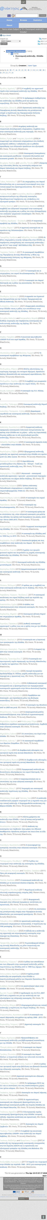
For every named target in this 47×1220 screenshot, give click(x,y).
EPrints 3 (16, 1195)
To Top (43, 1217)
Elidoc (26, 1198)
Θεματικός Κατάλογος (15, 51)
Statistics (37, 20)
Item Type (32, 65)
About (9, 25)
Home (9, 20)
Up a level (6, 35)
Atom (44, 38)
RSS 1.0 (44, 41)
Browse (23, 20)
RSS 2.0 (44, 44)
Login (23, 2)
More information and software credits (37, 1196)
